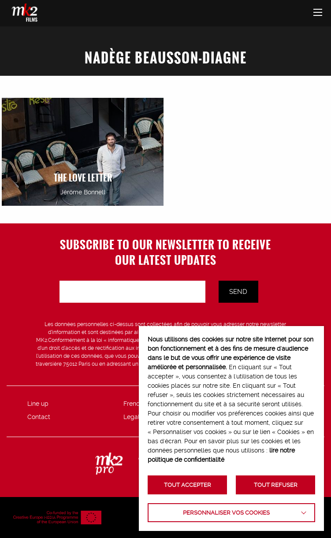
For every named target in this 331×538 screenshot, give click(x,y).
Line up (37, 403)
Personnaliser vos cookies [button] (226, 512)
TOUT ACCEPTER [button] (187, 485)
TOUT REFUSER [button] (276, 485)
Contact (38, 416)
